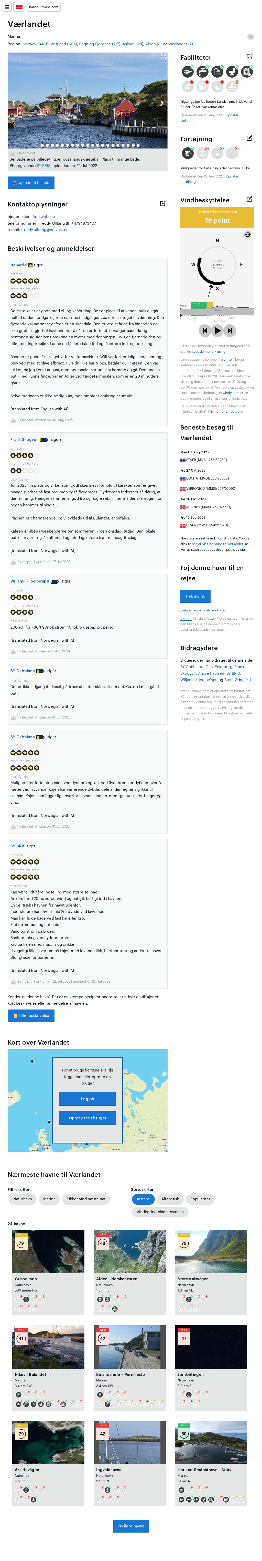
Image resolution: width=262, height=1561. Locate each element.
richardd (21, 265)
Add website (43, 217)
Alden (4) (153, 44)
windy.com (231, 392)
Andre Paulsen (211, 673)
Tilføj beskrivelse (31, 1016)
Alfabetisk (170, 1199)
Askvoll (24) (133, 44)
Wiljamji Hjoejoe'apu (29, 581)
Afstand (143, 1199)
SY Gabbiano (22, 671)
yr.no (228, 359)
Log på (87, 1099)
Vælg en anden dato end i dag (203, 610)
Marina (49, 1199)
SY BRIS (43, 166)
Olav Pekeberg (218, 667)
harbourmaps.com (43, 7)
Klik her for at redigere (225, 411)
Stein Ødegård (237, 680)
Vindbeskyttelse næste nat (160, 1212)
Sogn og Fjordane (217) (100, 44)
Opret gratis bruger (88, 1118)
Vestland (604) (64, 44)
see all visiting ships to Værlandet (217, 544)
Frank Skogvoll (24, 440)
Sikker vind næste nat (86, 1199)
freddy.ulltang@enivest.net (45, 230)
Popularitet (200, 1199)
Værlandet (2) (181, 44)
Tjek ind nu (195, 596)
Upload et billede (31, 183)
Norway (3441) (36, 44)
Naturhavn (22, 1199)
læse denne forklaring (208, 351)
